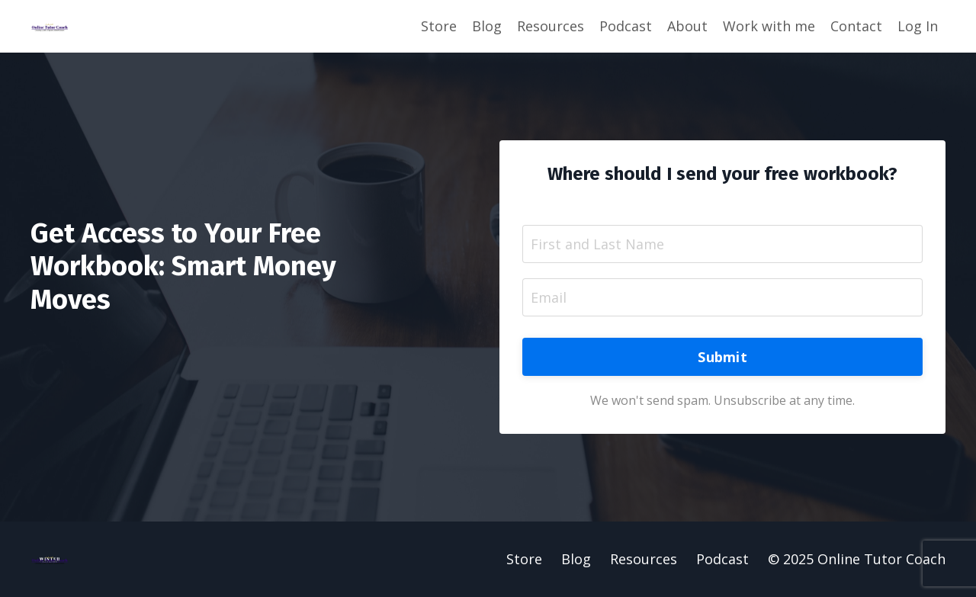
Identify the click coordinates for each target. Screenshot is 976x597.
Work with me (769, 26)
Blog (487, 26)
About (687, 26)
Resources (550, 26)
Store (439, 26)
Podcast (625, 26)
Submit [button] (722, 357)
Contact (856, 26)
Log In (917, 26)
